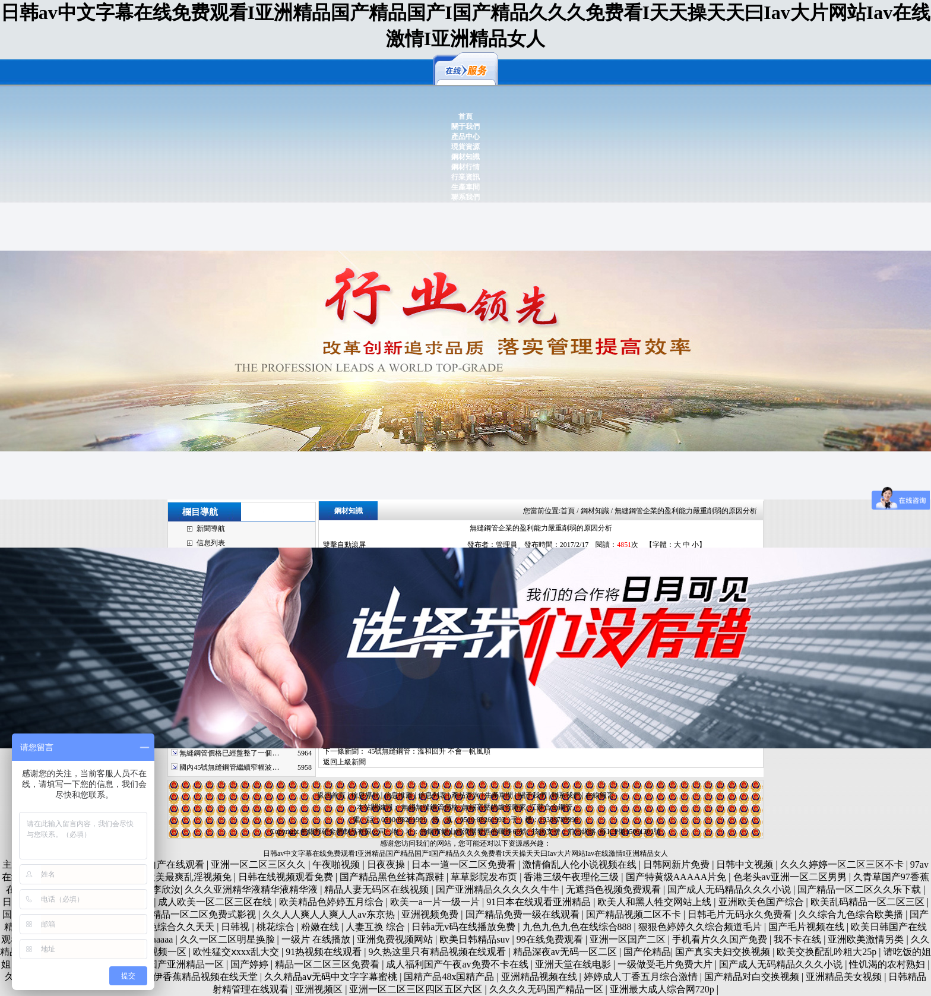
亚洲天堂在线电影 (574, 964)
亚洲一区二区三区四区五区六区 (416, 989)
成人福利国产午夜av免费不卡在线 (458, 964)
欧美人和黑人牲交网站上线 (655, 902)
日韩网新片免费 (677, 864)
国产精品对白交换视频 (753, 977)
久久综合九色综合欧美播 (852, 914)
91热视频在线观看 (325, 952)
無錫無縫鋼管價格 (429, 807)
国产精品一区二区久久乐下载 (860, 889)
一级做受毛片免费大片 (666, 964)
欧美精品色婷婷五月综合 (332, 902)
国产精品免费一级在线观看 (524, 914)
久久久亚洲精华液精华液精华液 (252, 889)
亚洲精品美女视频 (845, 977)
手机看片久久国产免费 (721, 939)
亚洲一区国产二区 (629, 939)
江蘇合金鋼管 (551, 807)
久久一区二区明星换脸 (228, 939)
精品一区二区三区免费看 (328, 964)
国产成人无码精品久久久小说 (730, 889)
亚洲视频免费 (431, 914)
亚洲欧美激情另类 (867, 939)
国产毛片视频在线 (807, 927)
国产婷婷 (250, 964)
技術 (539, 831)
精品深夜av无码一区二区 (566, 952)
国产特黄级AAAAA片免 (677, 877)
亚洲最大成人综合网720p (663, 989)
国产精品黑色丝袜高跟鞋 (393, 877)
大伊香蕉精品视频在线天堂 (202, 977)
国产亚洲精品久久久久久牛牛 (499, 889)
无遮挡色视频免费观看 (614, 889)
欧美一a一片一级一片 (436, 902)
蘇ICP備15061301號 (630, 831)
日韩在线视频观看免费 (286, 877)
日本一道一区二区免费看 (464, 864)
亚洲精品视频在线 (540, 977)
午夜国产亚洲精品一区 (177, 964)
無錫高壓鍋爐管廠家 (494, 807)
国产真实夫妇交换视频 (723, 952)
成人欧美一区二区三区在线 (216, 902)
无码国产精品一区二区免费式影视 (185, 914)
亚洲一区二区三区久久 (259, 864)
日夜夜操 (387, 864)
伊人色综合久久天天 (173, 927)
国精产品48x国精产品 (450, 977)
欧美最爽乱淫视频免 (190, 877)
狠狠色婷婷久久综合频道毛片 (701, 927)
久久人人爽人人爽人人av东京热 (329, 914)
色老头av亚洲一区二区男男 (791, 877)
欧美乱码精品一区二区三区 (868, 902)
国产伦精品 (647, 952)
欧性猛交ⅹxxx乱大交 (237, 952)
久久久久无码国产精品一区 (547, 989)
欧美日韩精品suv (475, 939)
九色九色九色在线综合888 (578, 927)
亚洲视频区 (320, 989)
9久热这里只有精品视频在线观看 (438, 952)
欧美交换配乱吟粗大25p (828, 952)
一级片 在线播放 (317, 939)
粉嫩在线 (321, 927)
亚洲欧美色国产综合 (762, 902)
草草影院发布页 (485, 877)
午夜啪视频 (337, 864)
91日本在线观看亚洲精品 (539, 902)
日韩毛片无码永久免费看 (741, 914)
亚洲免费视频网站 (396, 939)
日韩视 (236, 927)
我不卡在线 (799, 939)
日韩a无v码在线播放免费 (464, 927)
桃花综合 (276, 927)
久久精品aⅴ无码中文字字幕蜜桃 (332, 977)
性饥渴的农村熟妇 (888, 964)
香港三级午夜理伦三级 (572, 877)
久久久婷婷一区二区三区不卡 (843, 864)
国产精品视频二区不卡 (634, 914)
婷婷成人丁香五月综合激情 (642, 977)
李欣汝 (166, 889)
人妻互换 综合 (376, 927)
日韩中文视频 (745, 864)
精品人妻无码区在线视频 (377, 889)
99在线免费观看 (551, 939)
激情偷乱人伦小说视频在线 (580, 864)
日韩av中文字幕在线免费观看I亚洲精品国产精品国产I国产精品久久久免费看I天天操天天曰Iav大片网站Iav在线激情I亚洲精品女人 (465, 853)
